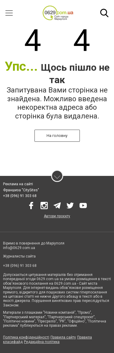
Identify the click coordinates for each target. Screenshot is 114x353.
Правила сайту (63, 337)
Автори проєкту (57, 216)
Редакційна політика (42, 342)
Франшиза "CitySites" (21, 190)
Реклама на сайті (18, 184)
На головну (57, 135)
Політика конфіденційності (26, 337)
